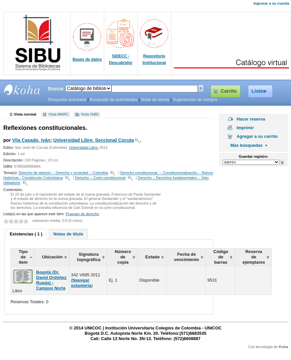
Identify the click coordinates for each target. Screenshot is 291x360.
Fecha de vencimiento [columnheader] (186, 257)
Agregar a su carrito (257, 136)
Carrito (229, 91)
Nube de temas (155, 99)
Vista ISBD (90, 115)
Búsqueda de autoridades (113, 99)
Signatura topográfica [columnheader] (89, 257)
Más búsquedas (246, 145)
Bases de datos (87, 59)
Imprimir (245, 127)
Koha (283, 347)
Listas (259, 91)
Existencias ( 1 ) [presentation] (26, 233)
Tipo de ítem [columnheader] (23, 257)
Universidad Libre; (84, 147)
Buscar (56, 88)
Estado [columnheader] (152, 256)
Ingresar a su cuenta (271, 3)
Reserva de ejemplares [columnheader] (254, 257)
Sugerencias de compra (195, 99)
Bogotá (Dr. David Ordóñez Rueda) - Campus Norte (51, 280)
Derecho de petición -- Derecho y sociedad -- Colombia (63, 173)
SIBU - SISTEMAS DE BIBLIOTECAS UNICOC (22, 89)
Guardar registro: (253, 156)
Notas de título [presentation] (68, 233)
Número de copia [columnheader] (123, 257)
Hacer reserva (251, 119)
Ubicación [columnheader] (52, 256)
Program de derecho (82, 214)
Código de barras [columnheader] (220, 257)
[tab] (26, 234)
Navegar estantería (81, 283)
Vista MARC (58, 115)
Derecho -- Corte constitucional (100, 178)
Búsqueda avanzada (67, 99)
